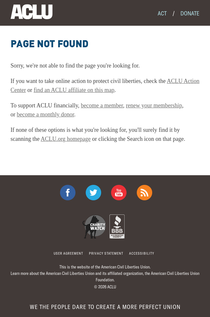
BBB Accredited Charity (117, 226)
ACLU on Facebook (67, 192)
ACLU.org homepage (66, 139)
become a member (102, 105)
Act (162, 13)
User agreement (68, 253)
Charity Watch (94, 226)
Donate (189, 13)
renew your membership (154, 105)
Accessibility (141, 253)
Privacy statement (106, 253)
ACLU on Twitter (93, 192)
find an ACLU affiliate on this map (74, 90)
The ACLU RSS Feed (144, 192)
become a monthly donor (45, 114)
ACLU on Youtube (119, 192)
